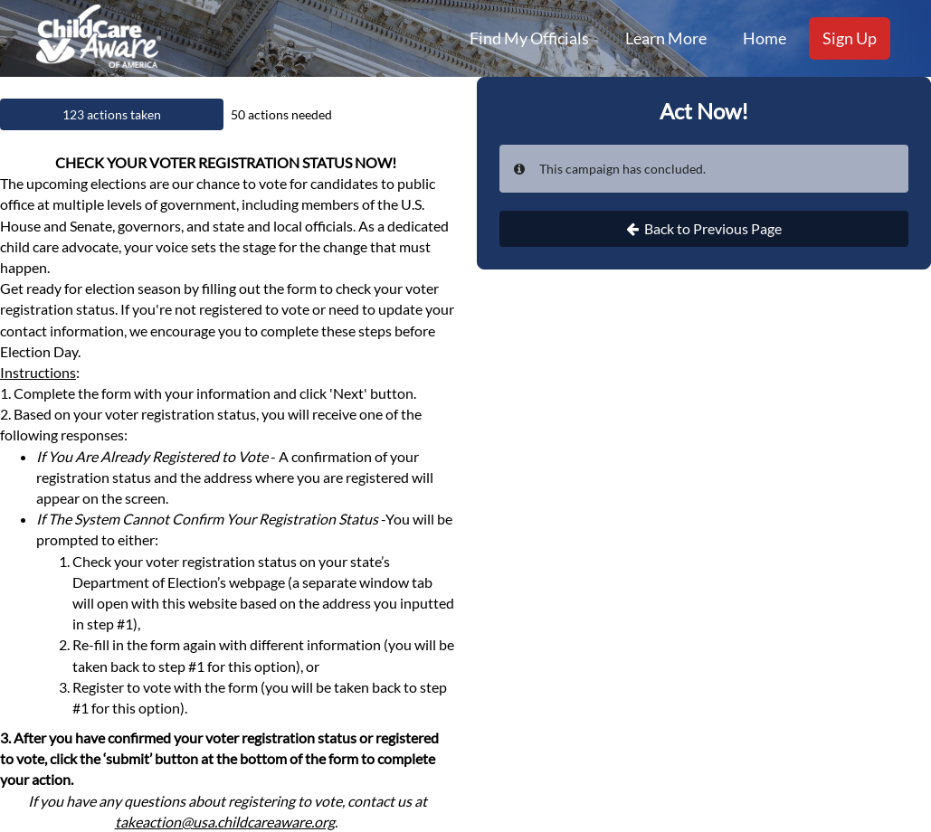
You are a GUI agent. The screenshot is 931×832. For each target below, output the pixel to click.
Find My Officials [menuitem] (529, 38)
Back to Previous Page (704, 229)
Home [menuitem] (764, 38)
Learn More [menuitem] (666, 38)
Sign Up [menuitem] (849, 38)
